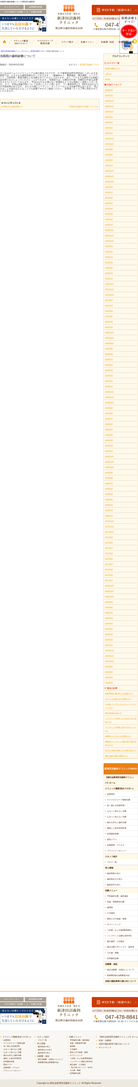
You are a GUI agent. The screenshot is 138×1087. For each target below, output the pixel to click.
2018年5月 (109, 494)
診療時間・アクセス (115, 845)
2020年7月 (109, 359)
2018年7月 (109, 483)
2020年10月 (109, 343)
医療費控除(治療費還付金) (118, 975)
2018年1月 (109, 516)
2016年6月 (109, 618)
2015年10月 (109, 661)
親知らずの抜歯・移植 (116, 919)
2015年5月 (109, 677)
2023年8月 (109, 187)
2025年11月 (109, 106)
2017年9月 (109, 537)
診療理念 (111, 794)
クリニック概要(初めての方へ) (21, 44)
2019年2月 (109, 446)
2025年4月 (109, 128)
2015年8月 (109, 672)
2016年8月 (109, 607)
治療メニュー (87, 44)
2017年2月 (109, 575)
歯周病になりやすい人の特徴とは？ (118, 736)
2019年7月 (109, 419)
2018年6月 (109, 489)
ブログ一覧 (112, 862)
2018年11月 (109, 462)
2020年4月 (109, 370)
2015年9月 (109, 667)
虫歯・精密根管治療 (115, 902)
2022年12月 (109, 230)
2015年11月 (109, 656)
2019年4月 (109, 435)
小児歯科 (111, 913)
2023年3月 (109, 214)
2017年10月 (109, 532)
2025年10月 (109, 111)
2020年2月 (109, 381)
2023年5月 (109, 203)
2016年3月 (109, 634)
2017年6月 (109, 553)
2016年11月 (109, 591)
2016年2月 (109, 640)
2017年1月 (109, 580)
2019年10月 (109, 402)
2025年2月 (109, 133)
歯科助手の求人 (114, 885)
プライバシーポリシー (116, 851)
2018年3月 (109, 505)
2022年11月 (109, 235)
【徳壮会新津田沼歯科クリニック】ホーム (5, 44)
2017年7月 (109, 548)
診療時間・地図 (128, 44)
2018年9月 (109, 473)
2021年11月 (109, 289)
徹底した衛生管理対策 (116, 828)
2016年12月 (109, 586)
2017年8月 (109, 543)
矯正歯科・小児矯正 (115, 941)
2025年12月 (109, 101)
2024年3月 (109, 160)
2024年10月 (109, 144)
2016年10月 (109, 596)
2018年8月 (109, 478)
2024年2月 (109, 165)
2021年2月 (109, 327)
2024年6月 (109, 155)
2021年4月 (109, 316)
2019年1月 (109, 451)
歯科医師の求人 (114, 873)
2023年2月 (109, 219)
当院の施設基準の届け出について (120, 981)
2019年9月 (109, 408)
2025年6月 (109, 122)
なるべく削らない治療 (116, 817)
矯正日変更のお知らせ (113, 713)
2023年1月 (109, 225)
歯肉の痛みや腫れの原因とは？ (116, 756)
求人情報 (109, 868)
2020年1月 (109, 386)
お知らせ (108, 74)
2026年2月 (109, 95)
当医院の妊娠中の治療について (82, 106)
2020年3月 (109, 376)
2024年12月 (109, 138)
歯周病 (110, 907)
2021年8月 (109, 300)
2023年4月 (109, 208)
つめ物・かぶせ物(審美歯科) (119, 930)
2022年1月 (109, 279)
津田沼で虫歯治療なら (12, 106)
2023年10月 (109, 182)
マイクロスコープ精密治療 (44, 44)
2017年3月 (109, 570)
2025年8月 (109, 117)
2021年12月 (109, 284)
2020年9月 (109, 349)
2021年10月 (109, 295)
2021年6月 (109, 311)
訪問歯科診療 (113, 834)
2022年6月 (109, 262)
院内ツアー (112, 839)
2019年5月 (109, 429)
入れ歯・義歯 (113, 953)
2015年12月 (109, 650)
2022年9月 (109, 246)
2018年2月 (109, 510)
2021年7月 (109, 305)
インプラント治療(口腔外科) (119, 936)
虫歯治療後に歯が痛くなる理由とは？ (119, 693)
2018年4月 (109, 499)
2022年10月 (109, 241)
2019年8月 (109, 413)
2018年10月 (109, 467)
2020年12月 (109, 332)
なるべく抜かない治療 (116, 811)
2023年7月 (109, 192)
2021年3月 (109, 322)
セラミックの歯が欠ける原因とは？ (118, 699)
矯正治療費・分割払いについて (120, 970)
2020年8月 (109, 354)
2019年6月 (109, 424)
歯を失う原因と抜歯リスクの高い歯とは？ (120, 750)
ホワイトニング (114, 924)
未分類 (107, 79)
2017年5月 (109, 559)
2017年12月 (109, 521)
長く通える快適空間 (115, 805)
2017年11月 (109, 526)
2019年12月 (109, 392)
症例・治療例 (105, 1040)
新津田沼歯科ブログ (89, 64)
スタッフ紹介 (67, 44)
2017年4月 (109, 564)
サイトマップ (105, 1047)
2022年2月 (109, 273)
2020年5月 (109, 365)
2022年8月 (109, 252)
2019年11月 (109, 397)
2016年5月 (109, 623)
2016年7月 (109, 613)
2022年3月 (109, 268)
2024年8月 (109, 149)
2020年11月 (109, 338)
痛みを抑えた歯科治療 (116, 822)
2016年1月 (109, 645)
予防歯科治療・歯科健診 (117, 896)
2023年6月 (109, 198)
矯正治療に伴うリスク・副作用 (120, 947)
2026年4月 (109, 90)
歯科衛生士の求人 (115, 879)
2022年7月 (109, 257)
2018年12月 (109, 456)
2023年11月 (109, 176)
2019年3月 (109, 440)
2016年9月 (109, 602)
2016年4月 (109, 629)
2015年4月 (109, 683)
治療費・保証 (108, 44)
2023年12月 (109, 171)
